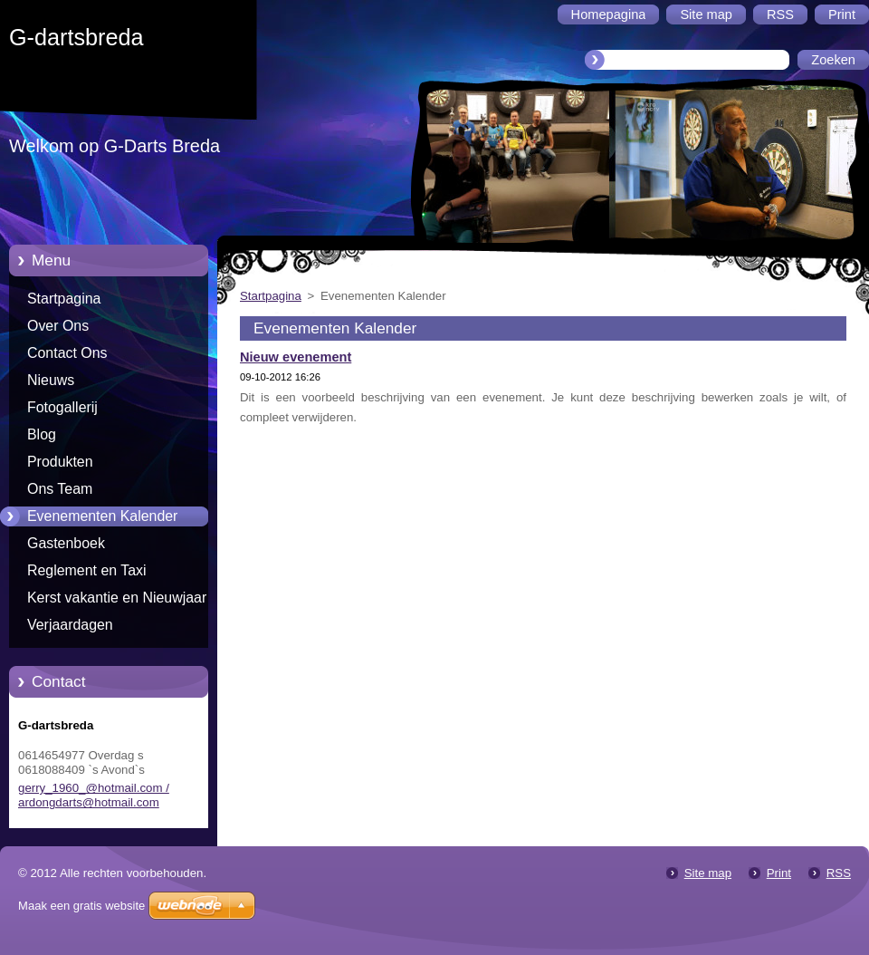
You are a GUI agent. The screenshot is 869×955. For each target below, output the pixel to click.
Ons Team (59, 489)
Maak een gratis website (81, 905)
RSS (838, 873)
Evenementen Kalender (102, 516)
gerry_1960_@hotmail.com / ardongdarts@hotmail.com (93, 795)
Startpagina (63, 298)
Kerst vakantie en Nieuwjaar (116, 597)
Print (779, 873)
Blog (41, 434)
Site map (707, 873)
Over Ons (58, 325)
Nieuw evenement (295, 357)
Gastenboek (66, 543)
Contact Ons (67, 353)
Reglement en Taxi (87, 570)
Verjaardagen (70, 624)
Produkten (60, 461)
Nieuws (50, 380)
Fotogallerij (62, 407)
